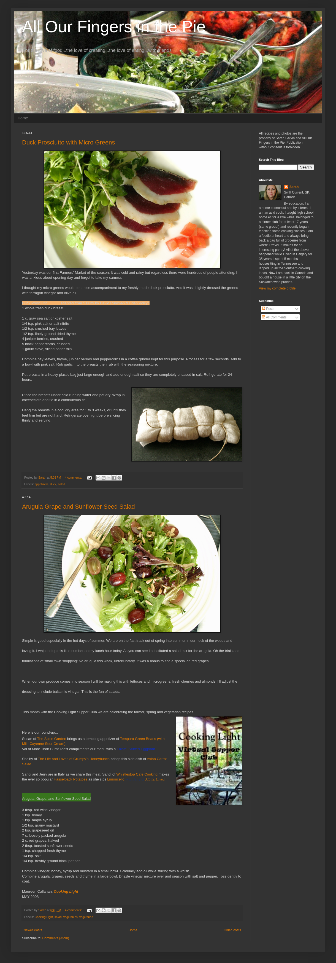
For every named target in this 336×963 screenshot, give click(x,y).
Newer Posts (32, 930)
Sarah (294, 187)
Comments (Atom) (55, 938)
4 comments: (74, 477)
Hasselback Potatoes (70, 779)
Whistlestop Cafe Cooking (137, 774)
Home (23, 118)
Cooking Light (44, 917)
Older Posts (232, 930)
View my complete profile (277, 288)
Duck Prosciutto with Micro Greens (68, 142)
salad (61, 484)
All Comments (274, 317)
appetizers (41, 484)
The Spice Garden (51, 739)
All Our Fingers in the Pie (114, 26)
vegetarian (86, 917)
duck (53, 484)
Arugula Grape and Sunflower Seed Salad (78, 506)
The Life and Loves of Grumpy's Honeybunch (74, 759)
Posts (268, 309)
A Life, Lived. (155, 779)
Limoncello (115, 779)
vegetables (70, 917)
